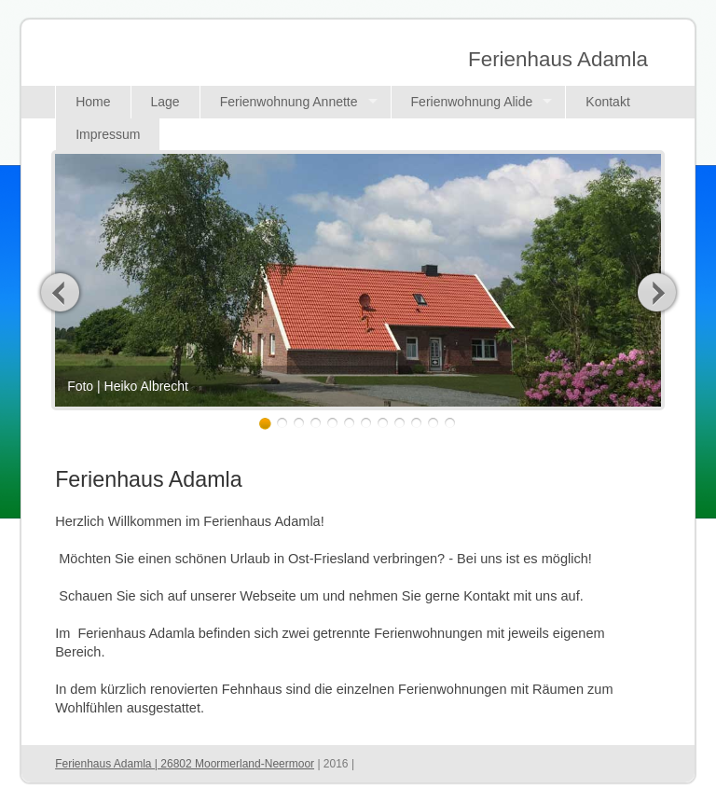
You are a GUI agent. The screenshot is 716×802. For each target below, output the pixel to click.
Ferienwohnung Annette (289, 101)
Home (93, 101)
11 (433, 424)
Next (656, 292)
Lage (165, 101)
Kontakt (607, 101)
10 (416, 424)
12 (450, 424)
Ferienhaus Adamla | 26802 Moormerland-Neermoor (184, 763)
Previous (60, 292)
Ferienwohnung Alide (472, 101)
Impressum (108, 134)
